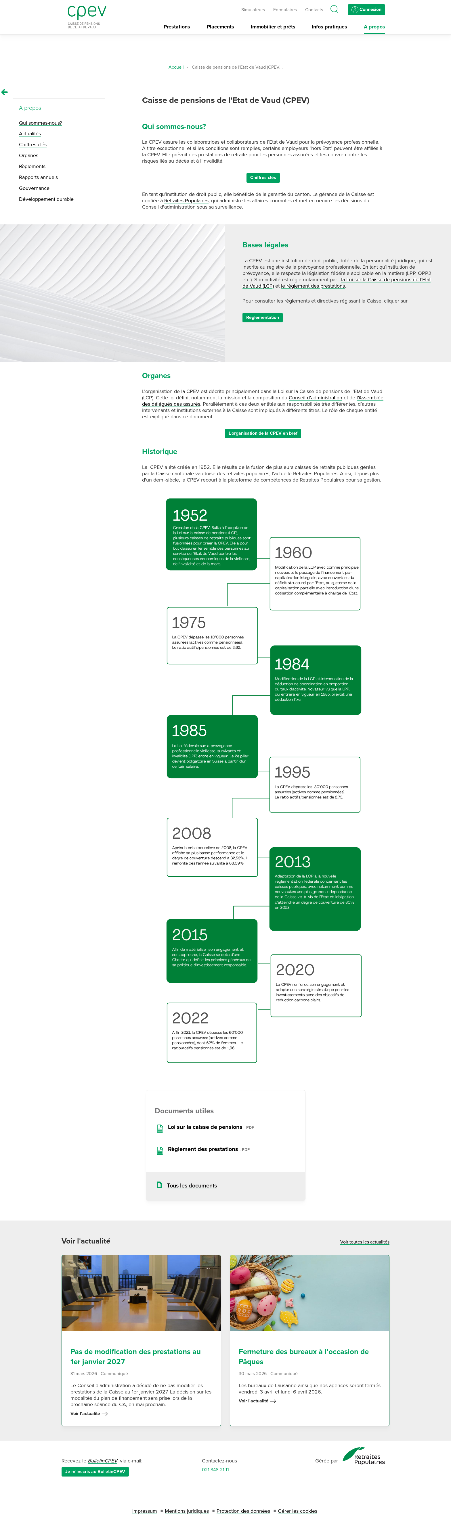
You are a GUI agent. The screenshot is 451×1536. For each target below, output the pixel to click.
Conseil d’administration (315, 397)
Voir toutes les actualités (364, 1242)
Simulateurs (253, 10)
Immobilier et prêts (273, 27)
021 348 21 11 (215, 1470)
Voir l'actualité (89, 1413)
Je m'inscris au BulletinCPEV (95, 1472)
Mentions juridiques (187, 1511)
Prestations (177, 27)
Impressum (144, 1511)
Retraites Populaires (186, 200)
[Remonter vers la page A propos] (4, 92)
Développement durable (46, 199)
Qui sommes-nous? (40, 123)
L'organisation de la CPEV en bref (263, 433)
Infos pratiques (329, 27)
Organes (28, 155)
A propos (374, 27)
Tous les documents (192, 1185)
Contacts (314, 10)
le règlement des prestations (313, 286)
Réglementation (262, 317)
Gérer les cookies (297, 1511)
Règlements (32, 166)
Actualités (30, 133)
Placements (220, 27)
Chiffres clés (263, 177)
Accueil (176, 67)
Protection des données (243, 1511)
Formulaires (285, 10)
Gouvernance (34, 188)
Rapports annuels (38, 177)
